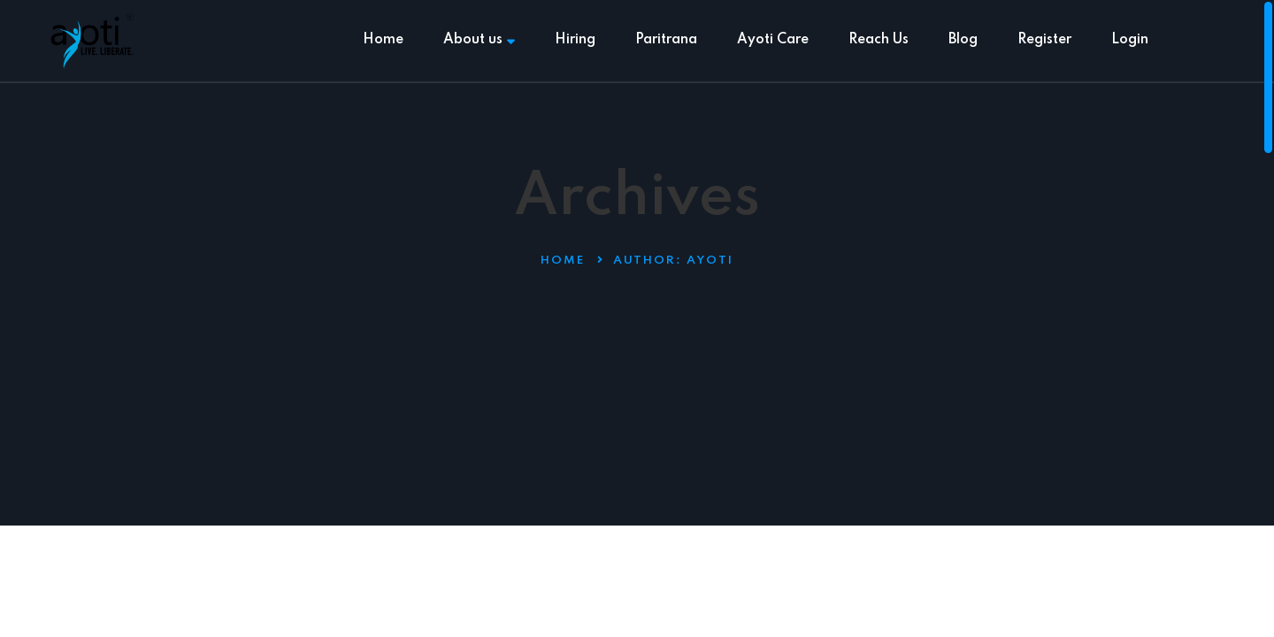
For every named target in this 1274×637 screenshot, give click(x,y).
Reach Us (878, 40)
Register (1044, 40)
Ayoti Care (773, 40)
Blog (963, 40)
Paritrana (666, 40)
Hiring (575, 40)
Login (1129, 40)
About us (479, 40)
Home (383, 40)
